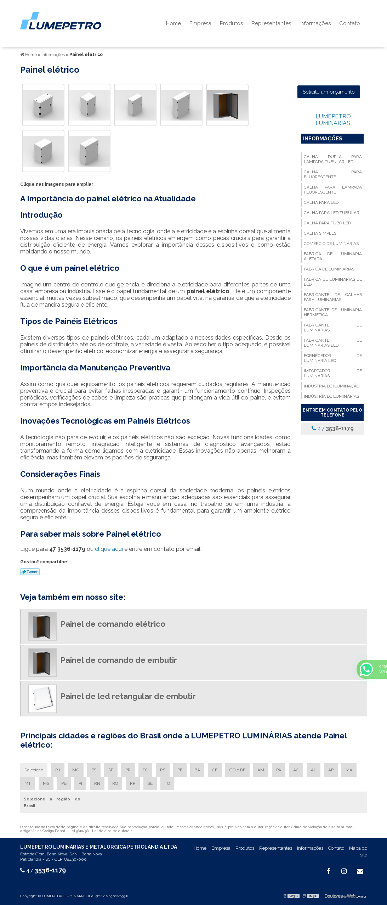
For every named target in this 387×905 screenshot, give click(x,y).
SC (145, 769)
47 (333, 428)
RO (115, 783)
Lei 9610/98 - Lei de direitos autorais (100, 831)
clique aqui (109, 549)
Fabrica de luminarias (329, 269)
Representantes (271, 23)
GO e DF (237, 769)
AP (331, 769)
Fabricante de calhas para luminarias (333, 297)
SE (150, 783)
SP (110, 769)
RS (162, 769)
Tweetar (30, 571)
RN (97, 783)
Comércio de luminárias (331, 243)
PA (278, 769)
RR (133, 783)
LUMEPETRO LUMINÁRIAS (333, 120)
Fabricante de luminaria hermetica (333, 312)
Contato (349, 23)
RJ (57, 769)
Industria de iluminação (331, 386)
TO (167, 783)
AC (296, 769)
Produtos (231, 23)
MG (75, 769)
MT (27, 783)
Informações (315, 23)
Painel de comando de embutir (118, 660)
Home (173, 23)
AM (260, 769)
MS (46, 783)
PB (64, 783)
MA (349, 769)
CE (214, 769)
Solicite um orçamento (329, 92)
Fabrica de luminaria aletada (333, 256)
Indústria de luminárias (331, 396)
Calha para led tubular (331, 212)
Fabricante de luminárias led (333, 343)
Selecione (33, 769)
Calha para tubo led (327, 222)
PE (179, 769)
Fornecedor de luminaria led (333, 358)
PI (80, 783)
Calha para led (321, 202)
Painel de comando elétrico (112, 624)
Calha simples (320, 233)
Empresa (200, 23)
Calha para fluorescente (333, 174)
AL (313, 769)
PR (128, 769)
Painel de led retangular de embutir (128, 696)
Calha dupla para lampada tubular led (333, 159)
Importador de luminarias (333, 373)
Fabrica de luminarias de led (333, 282)
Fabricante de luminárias (333, 328)
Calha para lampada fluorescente (333, 190)
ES (93, 769)
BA (197, 769)
